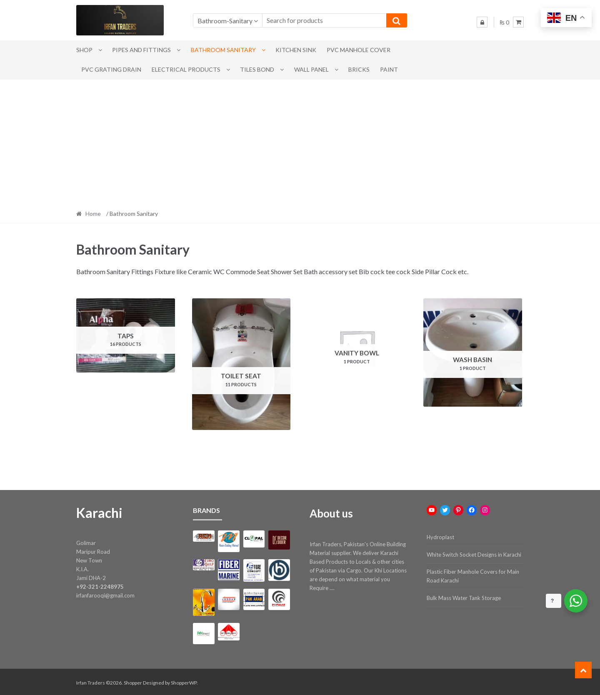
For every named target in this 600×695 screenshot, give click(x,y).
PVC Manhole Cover (358, 49)
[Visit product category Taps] (125, 335)
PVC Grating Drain (111, 69)
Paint (389, 69)
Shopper (133, 681)
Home (93, 213)
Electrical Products (186, 69)
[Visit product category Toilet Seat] (241, 364)
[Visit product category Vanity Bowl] (357, 347)
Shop (84, 49)
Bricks (359, 69)
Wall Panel (311, 69)
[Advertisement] (300, 142)
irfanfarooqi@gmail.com (105, 594)
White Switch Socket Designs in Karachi (474, 553)
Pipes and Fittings (141, 49)
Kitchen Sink (295, 49)
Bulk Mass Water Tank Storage (464, 596)
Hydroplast (440, 535)
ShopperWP (184, 681)
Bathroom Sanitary (223, 49)
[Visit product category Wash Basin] (472, 352)
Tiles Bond (257, 69)
